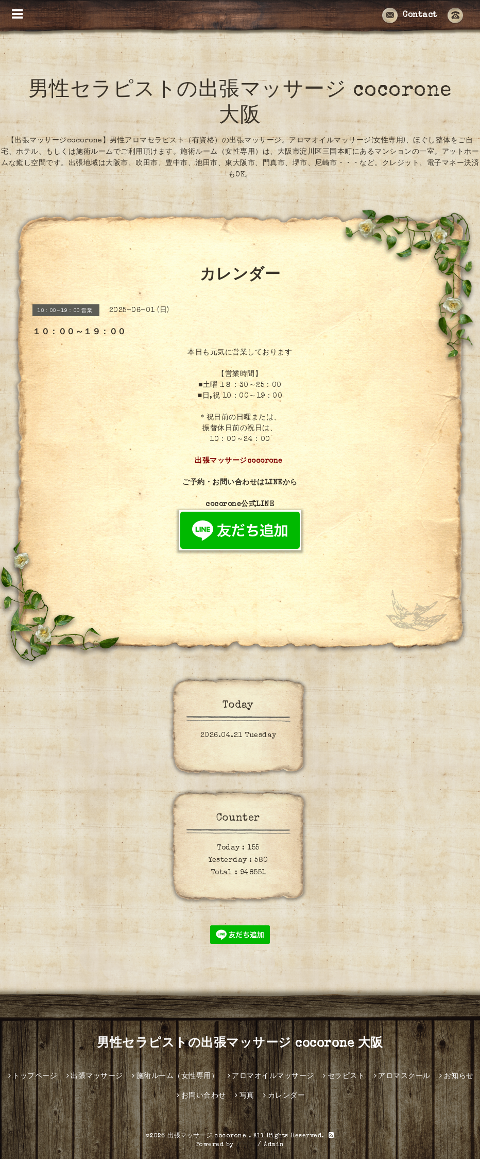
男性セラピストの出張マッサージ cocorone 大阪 (240, 1044)
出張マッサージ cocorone (208, 1136)
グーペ (245, 1145)
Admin (274, 1145)
